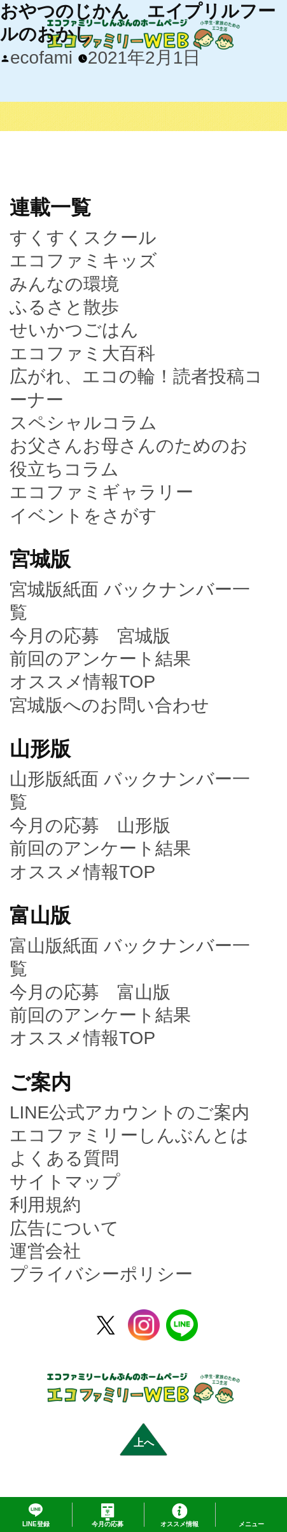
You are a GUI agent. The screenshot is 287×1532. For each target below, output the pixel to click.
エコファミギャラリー (101, 492)
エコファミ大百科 (82, 353)
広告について (64, 1228)
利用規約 (45, 1205)
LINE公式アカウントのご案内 (129, 1112)
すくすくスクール (83, 237)
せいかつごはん (74, 330)
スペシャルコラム (83, 423)
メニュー (251, 1524)
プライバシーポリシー (101, 1274)
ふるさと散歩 (64, 307)
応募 (107, 1524)
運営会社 (45, 1251)
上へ (144, 1442)
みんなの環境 (64, 284)
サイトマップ (65, 1182)
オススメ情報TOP (82, 682)
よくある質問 (64, 1158)
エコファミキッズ (83, 260)
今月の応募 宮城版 (90, 636)
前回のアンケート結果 (100, 659)
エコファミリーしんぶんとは (129, 1135)
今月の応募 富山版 (90, 992)
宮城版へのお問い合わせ (109, 705)
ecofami (41, 57)
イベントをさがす (83, 516)
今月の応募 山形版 (90, 825)
